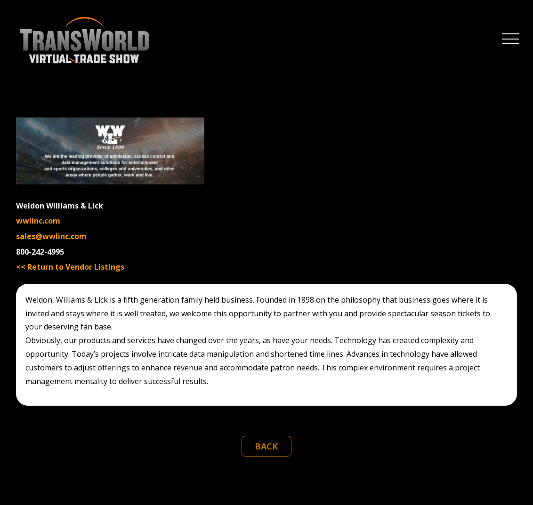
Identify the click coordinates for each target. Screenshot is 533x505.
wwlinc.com (38, 221)
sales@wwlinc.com (51, 236)
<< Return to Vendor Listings (70, 267)
